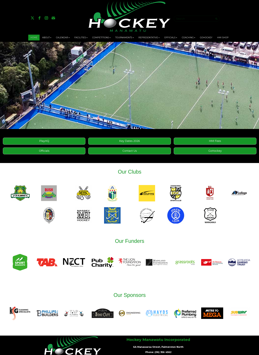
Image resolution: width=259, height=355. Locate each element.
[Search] (194, 18)
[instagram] (46, 17)
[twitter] (32, 17)
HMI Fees (215, 141)
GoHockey (215, 150)
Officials (44, 150)
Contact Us (129, 150)
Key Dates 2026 (129, 141)
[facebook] (39, 17)
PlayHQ (44, 141)
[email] (53, 17)
